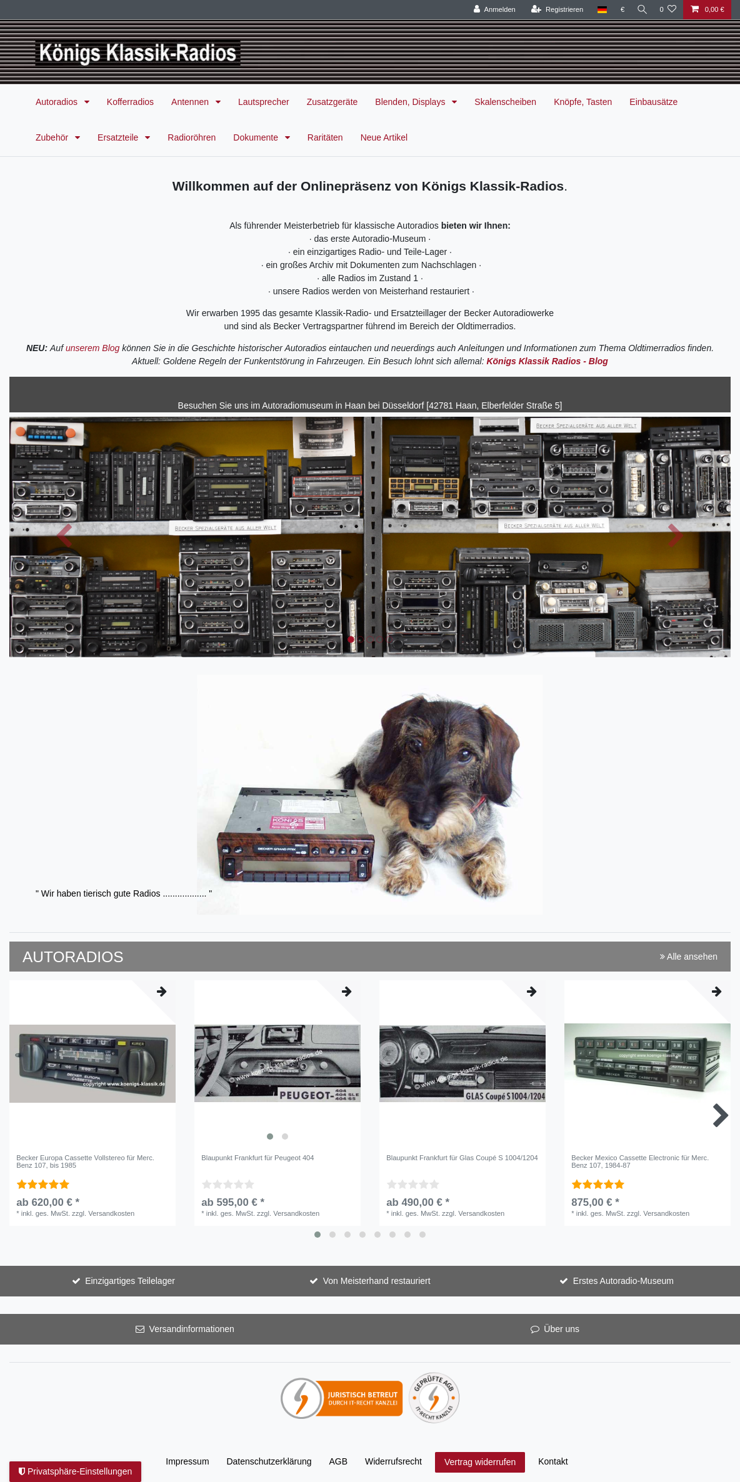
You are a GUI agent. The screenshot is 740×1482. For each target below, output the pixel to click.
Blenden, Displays (411, 102)
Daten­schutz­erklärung (268, 1461)
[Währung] (619, 9)
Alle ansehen (689, 957)
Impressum (187, 1461)
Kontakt (553, 1461)
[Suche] (640, 9)
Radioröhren (192, 137)
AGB (338, 1461)
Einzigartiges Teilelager (130, 1281)
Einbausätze (653, 102)
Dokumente (256, 137)
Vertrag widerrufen (480, 1462)
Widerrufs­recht (393, 1461)
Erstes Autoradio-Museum (623, 1281)
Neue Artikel (384, 137)
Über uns (561, 1329)
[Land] (597, 9)
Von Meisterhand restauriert (377, 1281)
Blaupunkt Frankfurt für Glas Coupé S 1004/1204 (462, 1157)
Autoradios (58, 102)
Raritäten (325, 137)
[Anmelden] (491, 9)
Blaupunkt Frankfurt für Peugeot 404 (257, 1157)
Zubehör (53, 137)
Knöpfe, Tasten (583, 102)
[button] (63, 537)
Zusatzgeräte (332, 102)
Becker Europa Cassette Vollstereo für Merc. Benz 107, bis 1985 (85, 1161)
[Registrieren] (553, 9)
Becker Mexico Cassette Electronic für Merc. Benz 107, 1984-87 (640, 1161)
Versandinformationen (191, 1329)
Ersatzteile (119, 137)
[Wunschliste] (667, 9)
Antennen (191, 102)
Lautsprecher (263, 102)
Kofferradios (130, 102)
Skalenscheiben (505, 102)
